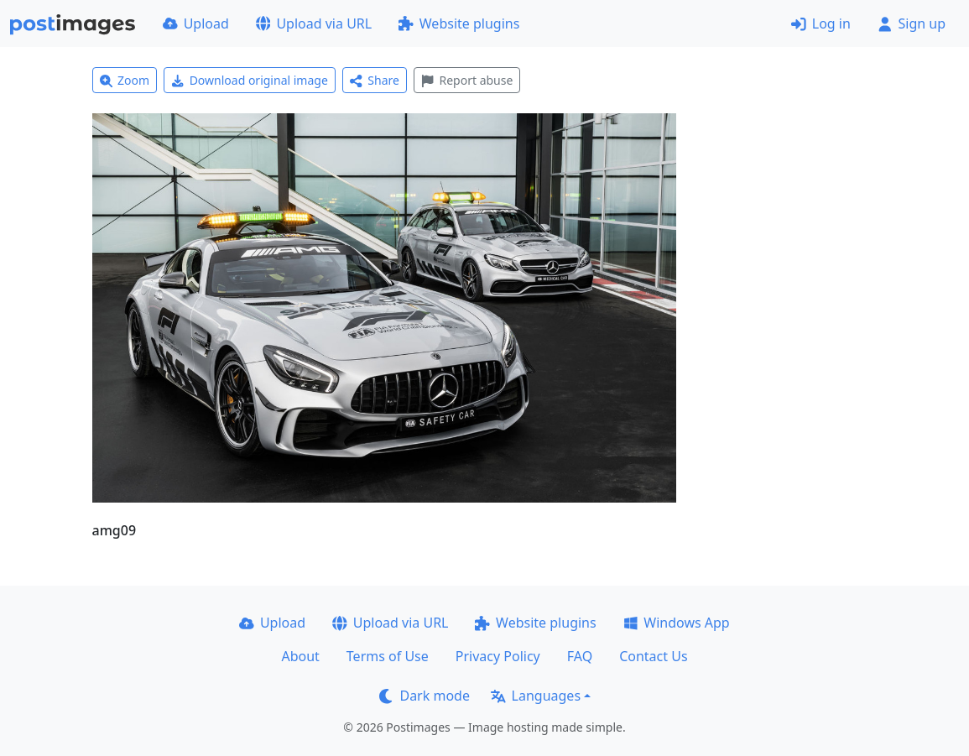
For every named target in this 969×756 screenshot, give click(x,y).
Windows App (676, 622)
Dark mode (424, 695)
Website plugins (459, 23)
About (300, 656)
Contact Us (653, 656)
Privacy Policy (498, 656)
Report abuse (467, 80)
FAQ (579, 656)
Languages (536, 695)
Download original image (249, 80)
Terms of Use (387, 656)
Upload (196, 23)
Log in (821, 23)
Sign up (912, 23)
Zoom (125, 80)
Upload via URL (314, 23)
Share (374, 80)
